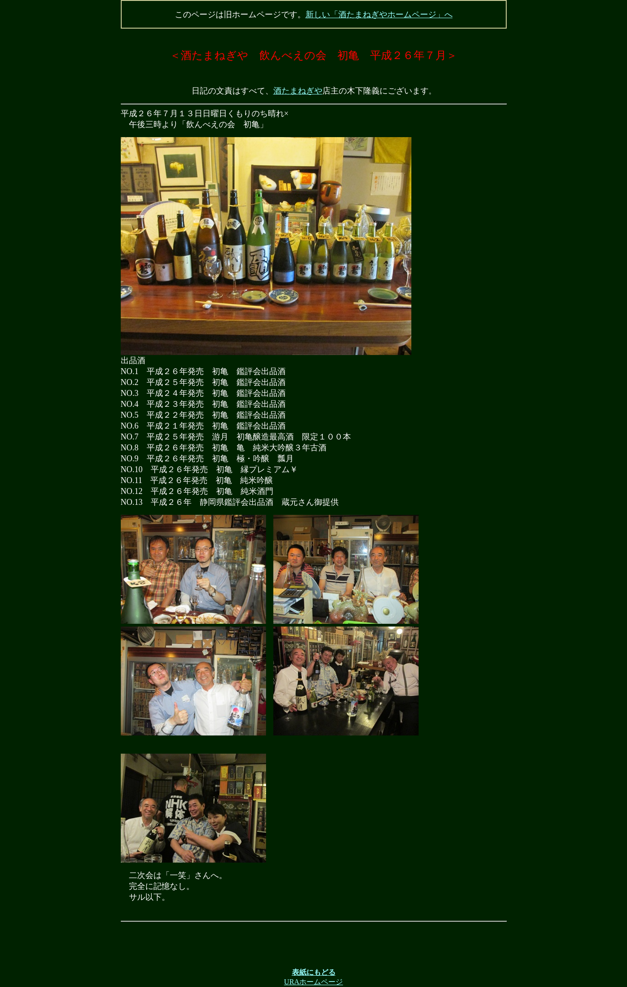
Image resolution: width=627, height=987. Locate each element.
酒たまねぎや (297, 90)
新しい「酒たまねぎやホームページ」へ (379, 14)
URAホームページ (313, 982)
